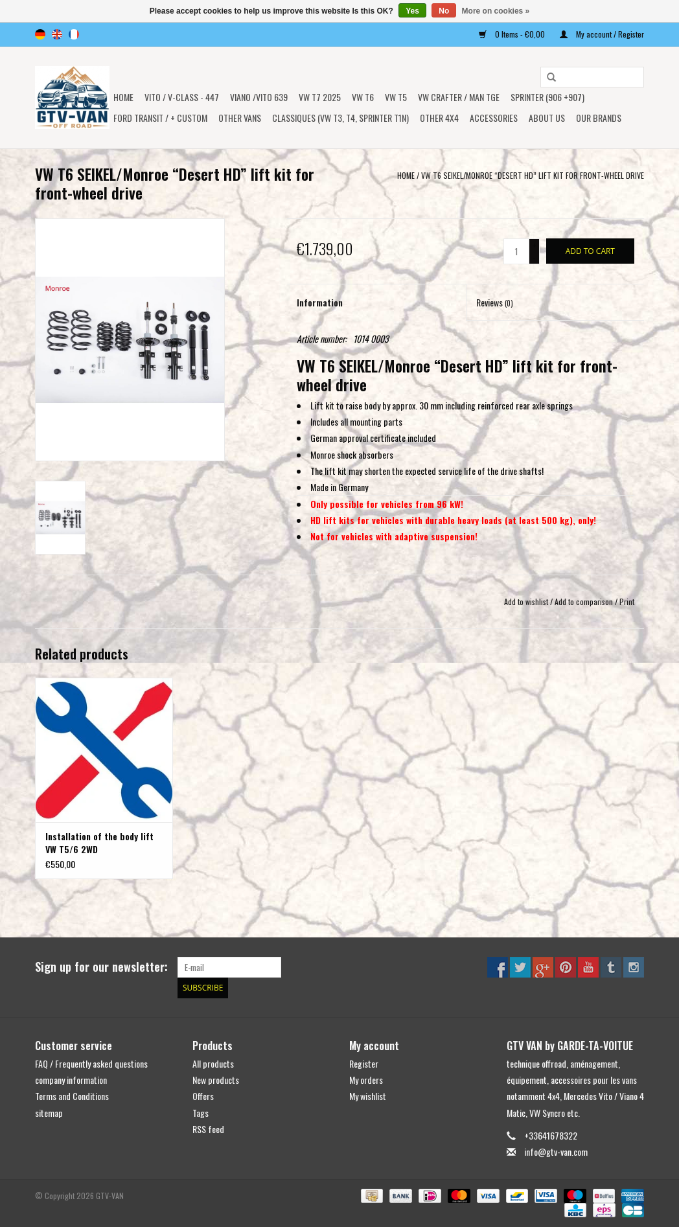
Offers (203, 1096)
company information (71, 1079)
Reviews (494, 302)
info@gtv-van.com (556, 1151)
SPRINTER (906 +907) (547, 97)
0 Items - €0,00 (513, 34)
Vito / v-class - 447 (181, 97)
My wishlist (367, 1096)
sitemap (49, 1112)
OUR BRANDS (598, 117)
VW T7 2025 (320, 97)
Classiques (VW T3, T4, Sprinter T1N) (340, 117)
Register (363, 1063)
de (40, 34)
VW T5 (396, 97)
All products (213, 1063)
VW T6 (363, 97)
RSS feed (208, 1129)
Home (123, 97)
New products (215, 1079)
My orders (366, 1079)
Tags (200, 1112)
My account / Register (602, 34)
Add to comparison (585, 601)
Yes (412, 11)
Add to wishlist (526, 601)
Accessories (494, 117)
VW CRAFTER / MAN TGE (459, 97)
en (57, 34)
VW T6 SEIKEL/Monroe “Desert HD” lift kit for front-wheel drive (532, 175)
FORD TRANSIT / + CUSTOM (160, 117)
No (444, 11)
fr (74, 34)
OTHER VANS (239, 117)
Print (626, 601)
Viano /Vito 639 (259, 97)
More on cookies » (496, 11)
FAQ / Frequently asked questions (91, 1063)
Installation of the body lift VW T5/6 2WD (99, 843)
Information (320, 302)
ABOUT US (547, 117)
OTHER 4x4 (439, 117)
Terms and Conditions (72, 1096)
